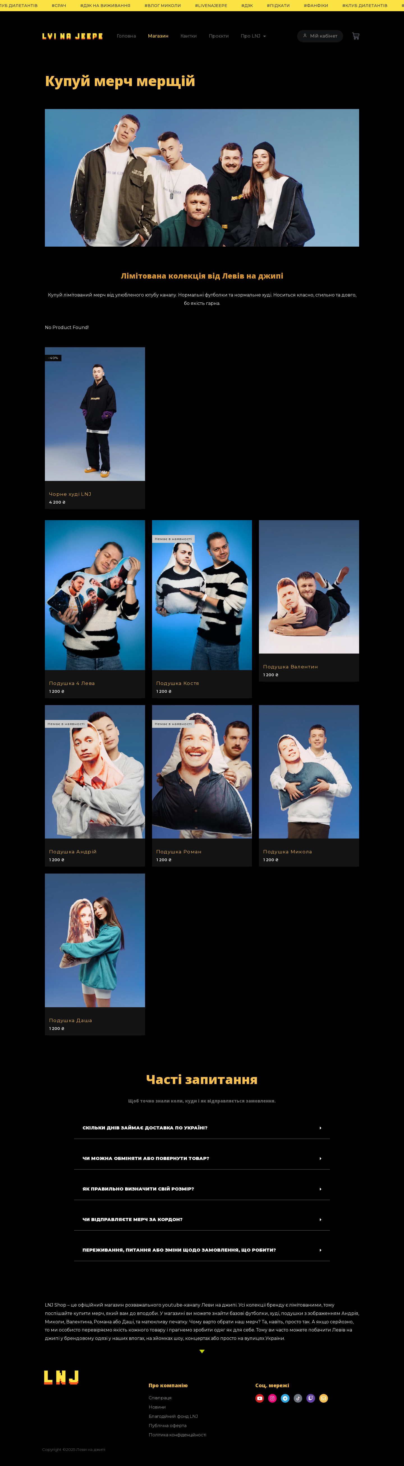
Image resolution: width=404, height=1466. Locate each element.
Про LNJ (253, 36)
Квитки (188, 36)
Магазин (158, 36)
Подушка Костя (177, 683)
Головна (126, 36)
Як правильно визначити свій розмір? (138, 1189)
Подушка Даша (71, 1020)
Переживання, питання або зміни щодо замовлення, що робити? (179, 1250)
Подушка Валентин (290, 667)
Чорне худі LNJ (70, 494)
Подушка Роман (179, 851)
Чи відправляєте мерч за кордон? (132, 1219)
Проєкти (219, 36)
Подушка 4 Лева (72, 683)
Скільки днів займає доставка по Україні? (145, 1128)
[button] (202, 1128)
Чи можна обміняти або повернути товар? (145, 1158)
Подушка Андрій (73, 851)
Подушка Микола (287, 851)
